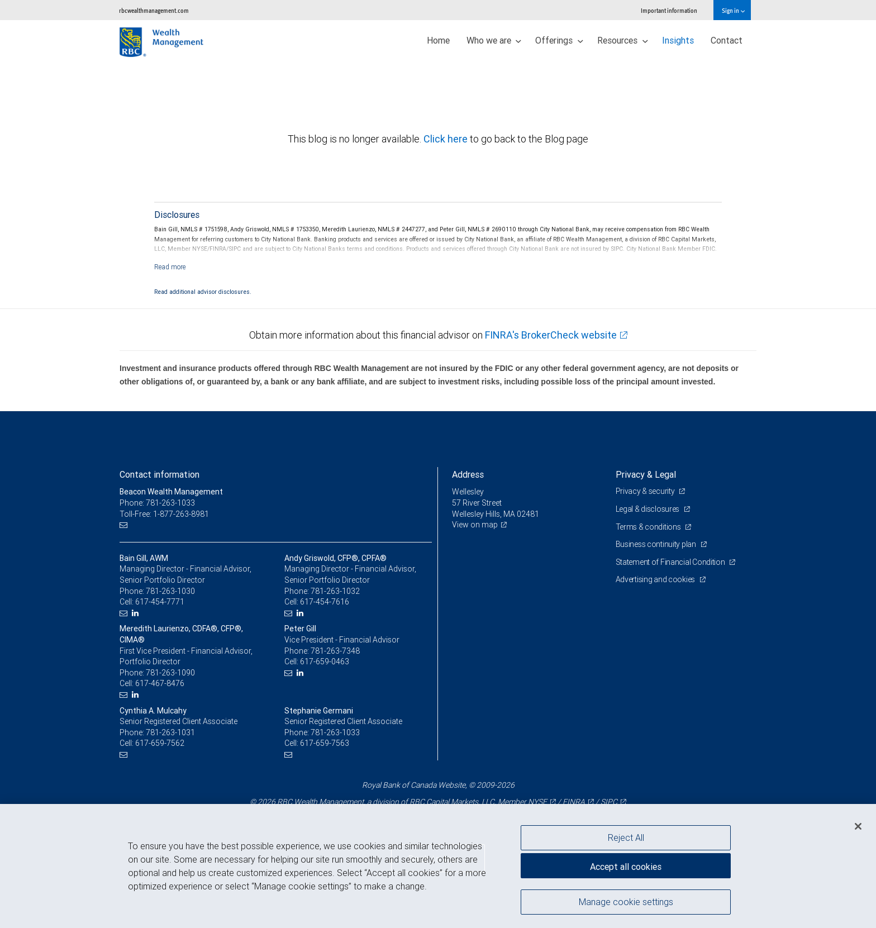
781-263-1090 (170, 673)
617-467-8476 (159, 683)
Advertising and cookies (656, 579)
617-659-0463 (324, 661)
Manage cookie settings (626, 901)
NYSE (537, 802)
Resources (622, 40)
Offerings (559, 40)
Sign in (733, 10)
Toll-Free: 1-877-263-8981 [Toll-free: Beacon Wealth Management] (164, 514)
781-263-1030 (170, 591)
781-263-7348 (335, 651)
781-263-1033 (335, 732)
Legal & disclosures (648, 509)
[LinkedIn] (136, 613)
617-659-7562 (159, 743)
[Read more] (170, 267)
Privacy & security (646, 491)
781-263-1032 (335, 591)
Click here (446, 138)
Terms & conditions (649, 527)
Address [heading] (468, 474)
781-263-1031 (170, 732)
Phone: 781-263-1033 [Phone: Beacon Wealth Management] (157, 503)
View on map (475, 525)
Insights (678, 40)
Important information (669, 10)
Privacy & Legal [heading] (646, 474)
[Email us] (125, 525)
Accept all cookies (625, 866)
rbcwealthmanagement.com (154, 10)
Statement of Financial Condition (671, 562)
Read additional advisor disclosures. (202, 292)
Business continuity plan (657, 544)
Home (438, 40)
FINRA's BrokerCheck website (551, 335)
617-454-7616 (324, 602)
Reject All (626, 837)
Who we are (494, 40)
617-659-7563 (324, 743)
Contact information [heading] (159, 474)
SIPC (609, 802)
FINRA (574, 802)
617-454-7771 (159, 602)
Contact (726, 40)
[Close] (858, 826)
